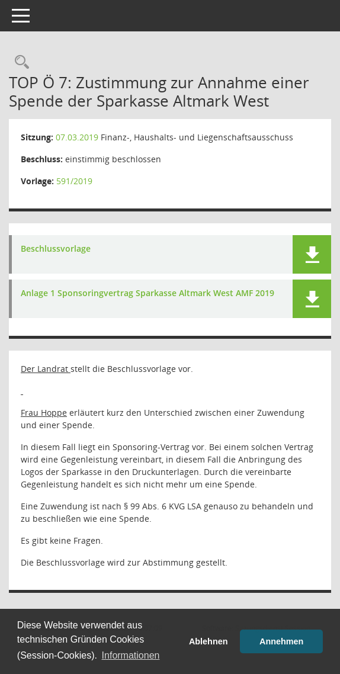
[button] (312, 254)
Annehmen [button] (281, 641)
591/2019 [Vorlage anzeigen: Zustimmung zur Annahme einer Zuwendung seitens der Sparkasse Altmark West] (74, 181)
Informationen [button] (131, 655)
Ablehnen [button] (208, 641)
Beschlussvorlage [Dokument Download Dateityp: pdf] (56, 249)
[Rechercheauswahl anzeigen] (19, 62)
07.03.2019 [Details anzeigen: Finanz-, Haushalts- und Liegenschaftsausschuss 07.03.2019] (77, 137)
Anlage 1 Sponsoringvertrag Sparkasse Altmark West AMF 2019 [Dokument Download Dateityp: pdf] (147, 293)
